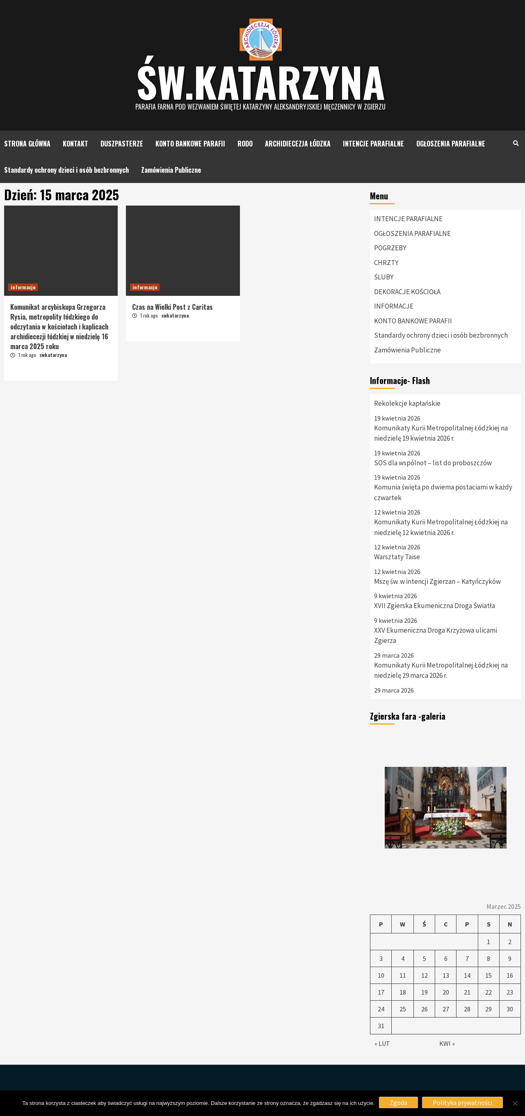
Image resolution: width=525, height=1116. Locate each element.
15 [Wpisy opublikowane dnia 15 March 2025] (488, 975)
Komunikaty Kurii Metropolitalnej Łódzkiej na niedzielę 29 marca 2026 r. (441, 670)
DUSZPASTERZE (121, 144)
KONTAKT (75, 144)
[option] (445, 807)
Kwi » (447, 1043)
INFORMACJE (393, 306)
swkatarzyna (53, 354)
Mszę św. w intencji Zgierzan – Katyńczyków (437, 581)
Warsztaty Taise (397, 556)
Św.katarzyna (260, 81)
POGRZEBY (390, 247)
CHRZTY (386, 262)
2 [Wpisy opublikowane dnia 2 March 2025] (509, 942)
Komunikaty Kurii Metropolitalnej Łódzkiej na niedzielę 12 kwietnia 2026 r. (441, 527)
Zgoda (398, 1102)
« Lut (382, 1043)
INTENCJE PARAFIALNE (373, 144)
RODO (245, 144)
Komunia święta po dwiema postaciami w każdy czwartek (443, 492)
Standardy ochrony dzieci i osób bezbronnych (66, 170)
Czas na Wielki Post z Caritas (172, 307)
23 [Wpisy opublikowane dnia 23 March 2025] (510, 992)
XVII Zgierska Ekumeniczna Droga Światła (434, 605)
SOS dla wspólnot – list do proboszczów (433, 462)
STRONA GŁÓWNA (27, 144)
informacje (23, 287)
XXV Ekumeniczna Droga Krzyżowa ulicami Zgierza (435, 635)
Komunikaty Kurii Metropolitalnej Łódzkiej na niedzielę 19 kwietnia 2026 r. (441, 433)
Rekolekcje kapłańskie (407, 403)
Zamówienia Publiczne (171, 170)
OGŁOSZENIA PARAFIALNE (450, 144)
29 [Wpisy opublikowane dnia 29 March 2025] (488, 1009)
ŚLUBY (383, 276)
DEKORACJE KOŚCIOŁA (407, 291)
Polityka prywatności (462, 1102)
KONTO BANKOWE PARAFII (190, 144)
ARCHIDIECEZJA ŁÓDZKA (298, 144)
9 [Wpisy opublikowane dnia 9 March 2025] (509, 958)
